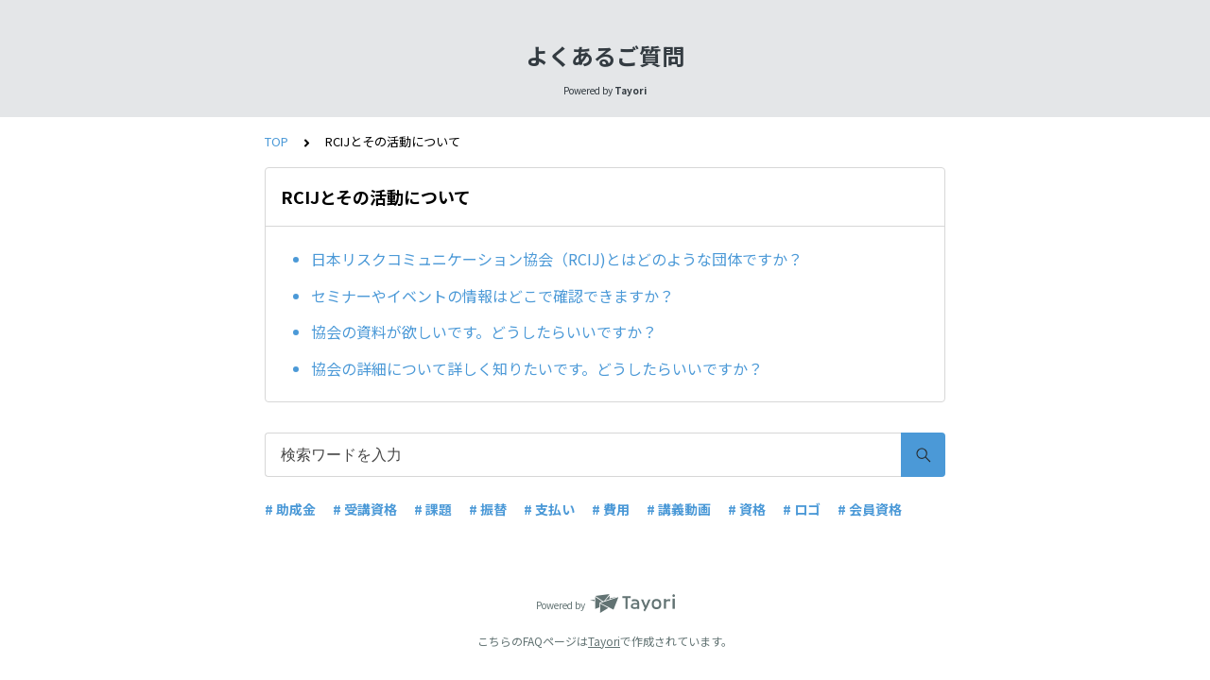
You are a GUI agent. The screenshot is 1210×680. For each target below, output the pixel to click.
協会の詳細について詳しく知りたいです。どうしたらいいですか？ (537, 368)
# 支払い (549, 509)
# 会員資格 (870, 509)
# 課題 (433, 509)
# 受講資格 (365, 509)
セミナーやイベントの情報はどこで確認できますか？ (492, 295)
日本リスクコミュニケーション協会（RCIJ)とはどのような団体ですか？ (557, 258)
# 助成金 (290, 509)
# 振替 (488, 509)
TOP (276, 141)
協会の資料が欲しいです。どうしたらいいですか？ (484, 331)
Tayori (604, 641)
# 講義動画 (679, 509)
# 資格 (747, 509)
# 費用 (611, 509)
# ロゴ (802, 509)
